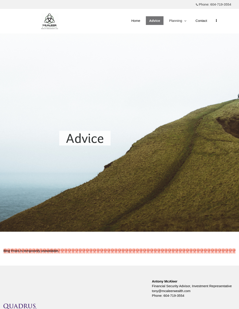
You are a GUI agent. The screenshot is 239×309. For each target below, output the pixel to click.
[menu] (216, 20)
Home (135, 21)
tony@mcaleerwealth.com (171, 291)
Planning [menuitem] (178, 22)
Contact (201, 21)
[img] (119, 116)
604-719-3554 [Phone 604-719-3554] (220, 4)
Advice (154, 21)
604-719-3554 (174, 295)
